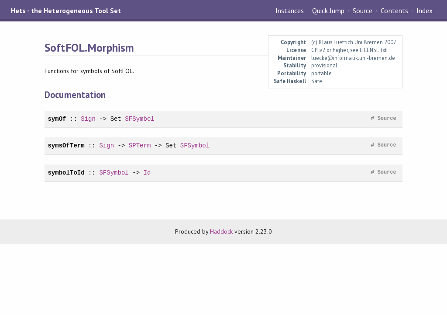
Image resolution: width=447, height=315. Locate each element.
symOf (57, 119)
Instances (289, 10)
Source (362, 10)
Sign (88, 119)
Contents (394, 10)
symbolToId (66, 172)
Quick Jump (328, 10)
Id (147, 172)
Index (424, 10)
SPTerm (140, 145)
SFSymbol (139, 119)
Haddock (221, 231)
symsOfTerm (66, 145)
